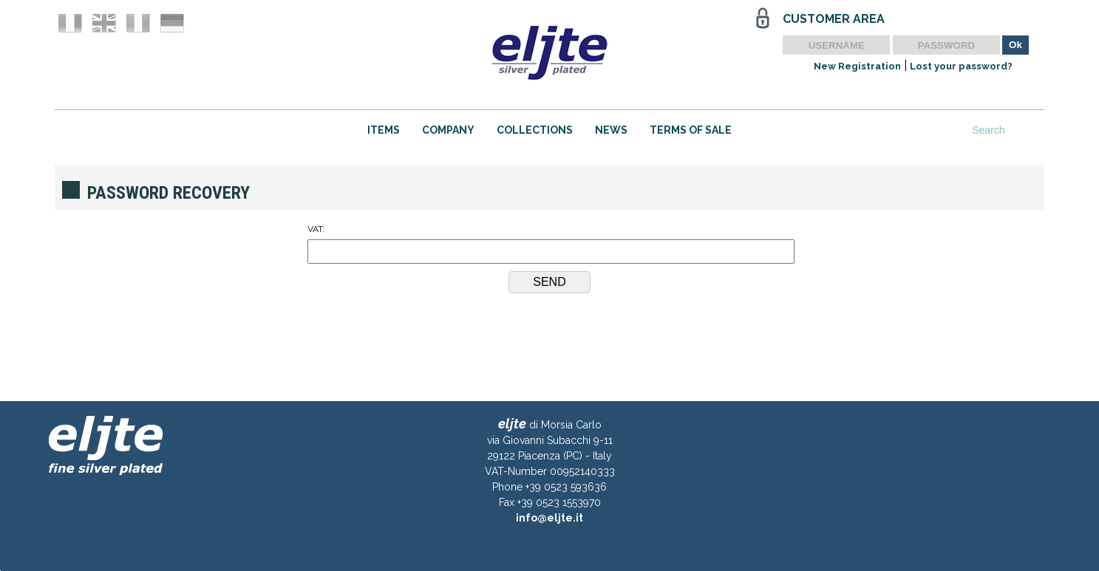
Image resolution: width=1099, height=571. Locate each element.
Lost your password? (961, 66)
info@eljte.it (549, 518)
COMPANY (448, 130)
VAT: (549, 244)
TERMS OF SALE (691, 130)
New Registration (857, 66)
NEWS (611, 130)
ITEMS (383, 130)
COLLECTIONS (535, 130)
